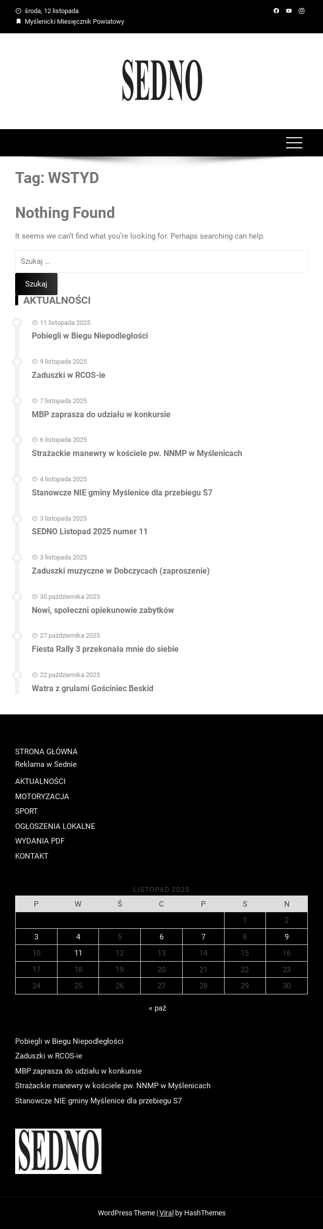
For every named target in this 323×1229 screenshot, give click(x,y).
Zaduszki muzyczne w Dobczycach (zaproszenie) (121, 571)
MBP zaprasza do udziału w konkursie (101, 414)
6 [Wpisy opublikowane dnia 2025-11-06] (161, 936)
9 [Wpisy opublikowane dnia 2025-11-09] (287, 936)
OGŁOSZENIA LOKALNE (55, 826)
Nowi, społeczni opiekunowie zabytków (103, 610)
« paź (157, 1008)
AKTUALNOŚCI (40, 781)
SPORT (26, 811)
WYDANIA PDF (40, 841)
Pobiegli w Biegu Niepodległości (90, 336)
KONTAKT (31, 856)
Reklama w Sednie (46, 764)
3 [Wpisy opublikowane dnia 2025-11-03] (36, 936)
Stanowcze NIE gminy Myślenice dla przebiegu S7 (122, 492)
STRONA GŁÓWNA (46, 751)
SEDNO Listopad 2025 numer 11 (90, 531)
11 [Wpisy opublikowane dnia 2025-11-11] (78, 953)
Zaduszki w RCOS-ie (68, 375)
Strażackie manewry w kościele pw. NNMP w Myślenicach (137, 453)
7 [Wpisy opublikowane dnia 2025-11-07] (203, 936)
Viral (166, 1213)
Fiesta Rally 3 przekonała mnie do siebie (105, 649)
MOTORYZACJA (42, 796)
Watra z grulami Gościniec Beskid (92, 688)
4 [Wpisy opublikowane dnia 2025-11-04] (78, 936)
